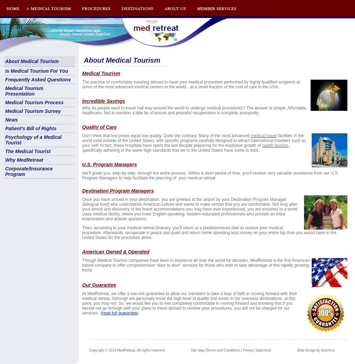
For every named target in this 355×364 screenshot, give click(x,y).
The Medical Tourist (28, 151)
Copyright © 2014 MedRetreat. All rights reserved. (127, 350)
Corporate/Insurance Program (29, 171)
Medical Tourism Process (34, 102)
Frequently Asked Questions (38, 79)
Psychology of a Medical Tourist (33, 139)
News (11, 120)
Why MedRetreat (24, 160)
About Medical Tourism (32, 61)
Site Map (198, 350)
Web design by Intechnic (316, 350)
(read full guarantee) (119, 313)
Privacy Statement (257, 350)
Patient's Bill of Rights (31, 128)
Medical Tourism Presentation (24, 91)
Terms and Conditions (223, 350)
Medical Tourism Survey (33, 111)
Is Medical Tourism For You (36, 71)
